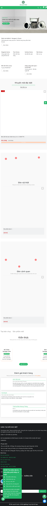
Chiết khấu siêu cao (10, 479)
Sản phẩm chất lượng (11, 477)
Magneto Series (5, 52)
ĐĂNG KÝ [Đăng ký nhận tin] (42, 491)
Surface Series (29, 52)
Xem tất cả (23, 87)
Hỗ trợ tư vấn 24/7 (10, 481)
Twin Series (16, 52)
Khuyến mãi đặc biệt (23, 83)
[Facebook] (2, 472)
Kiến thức (23, 337)
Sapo (36, 504)
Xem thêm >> (6, 24)
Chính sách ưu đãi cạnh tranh (13, 486)
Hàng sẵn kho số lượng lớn (12, 484)
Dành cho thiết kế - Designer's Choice (11, 38)
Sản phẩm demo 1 (7, 229)
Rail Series (39, 52)
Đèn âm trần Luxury (6, 66)
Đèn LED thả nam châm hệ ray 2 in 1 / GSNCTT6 (12, 136)
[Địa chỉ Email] (23, 491)
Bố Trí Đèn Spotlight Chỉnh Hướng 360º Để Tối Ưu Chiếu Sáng (6, 350)
